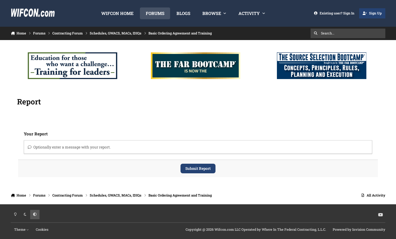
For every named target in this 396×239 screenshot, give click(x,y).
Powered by (359, 229)
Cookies (42, 229)
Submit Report (198, 168)
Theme (21, 229)
